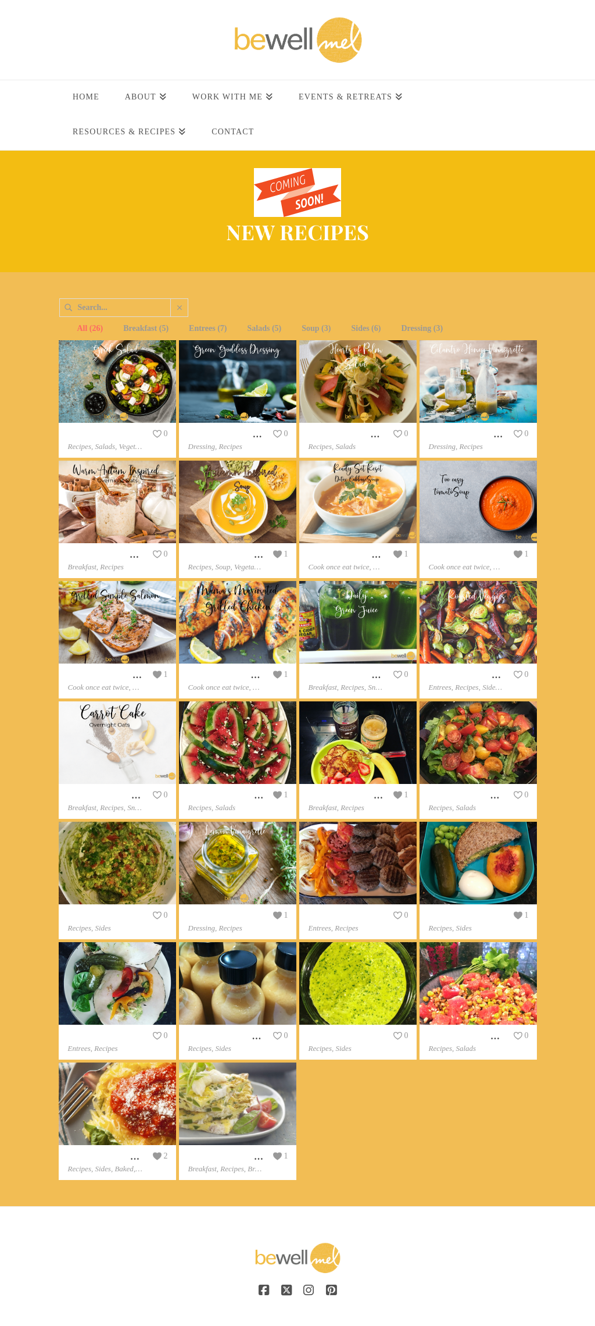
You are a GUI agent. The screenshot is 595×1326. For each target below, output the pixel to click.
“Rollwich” (88, 1036)
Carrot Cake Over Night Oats (122, 795)
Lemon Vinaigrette (222, 916)
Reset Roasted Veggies (469, 675)
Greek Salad (90, 434)
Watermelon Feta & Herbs (237, 795)
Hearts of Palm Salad (347, 434)
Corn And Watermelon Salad (482, 1036)
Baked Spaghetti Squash (112, 1156)
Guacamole (89, 916)
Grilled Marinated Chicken (238, 675)
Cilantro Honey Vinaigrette (479, 434)
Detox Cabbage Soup (347, 554)
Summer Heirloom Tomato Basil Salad (500, 795)
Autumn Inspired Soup (230, 554)
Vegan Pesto (331, 1036)
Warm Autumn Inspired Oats (122, 554)
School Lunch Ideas (465, 916)
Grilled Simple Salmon (110, 675)
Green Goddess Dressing (233, 434)
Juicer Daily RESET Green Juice (369, 675)
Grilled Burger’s (339, 916)
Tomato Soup (453, 554)
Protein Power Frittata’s (232, 1156)
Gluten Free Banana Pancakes (364, 795)
